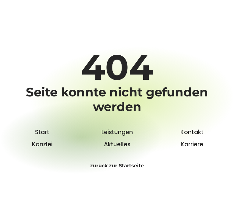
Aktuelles (117, 144)
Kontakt (192, 132)
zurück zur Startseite (117, 166)
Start (42, 132)
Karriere (192, 144)
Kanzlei (42, 144)
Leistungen (117, 132)
